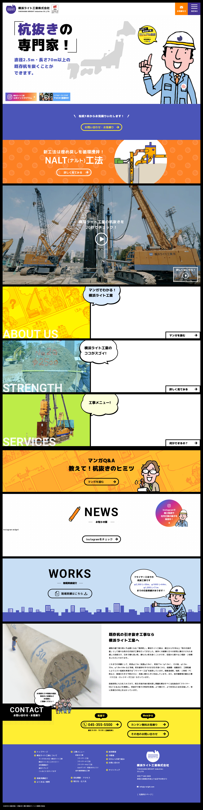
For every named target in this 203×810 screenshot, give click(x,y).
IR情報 (111, 755)
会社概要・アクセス (81, 777)
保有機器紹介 (43, 765)
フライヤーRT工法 (84, 761)
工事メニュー (79, 752)
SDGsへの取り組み (117, 759)
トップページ (42, 752)
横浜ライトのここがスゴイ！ (49, 762)
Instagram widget (11, 529)
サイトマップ (114, 770)
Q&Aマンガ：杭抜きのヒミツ (87, 767)
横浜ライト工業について (47, 755)
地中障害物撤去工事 (82, 771)
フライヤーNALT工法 (84, 764)
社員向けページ (145, 794)
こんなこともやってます (47, 771)
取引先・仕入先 (79, 781)
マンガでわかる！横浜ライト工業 (51, 759)
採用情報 (112, 752)
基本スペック (43, 768)
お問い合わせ (114, 762)
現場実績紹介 (42, 778)
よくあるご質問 (43, 782)
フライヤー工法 (82, 758)
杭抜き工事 (79, 755)
